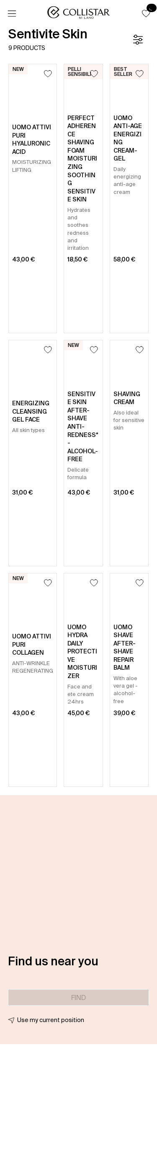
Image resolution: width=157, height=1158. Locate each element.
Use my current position (50, 1020)
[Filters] (137, 39)
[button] (146, 13)
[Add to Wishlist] (48, 73)
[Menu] (11, 13)
